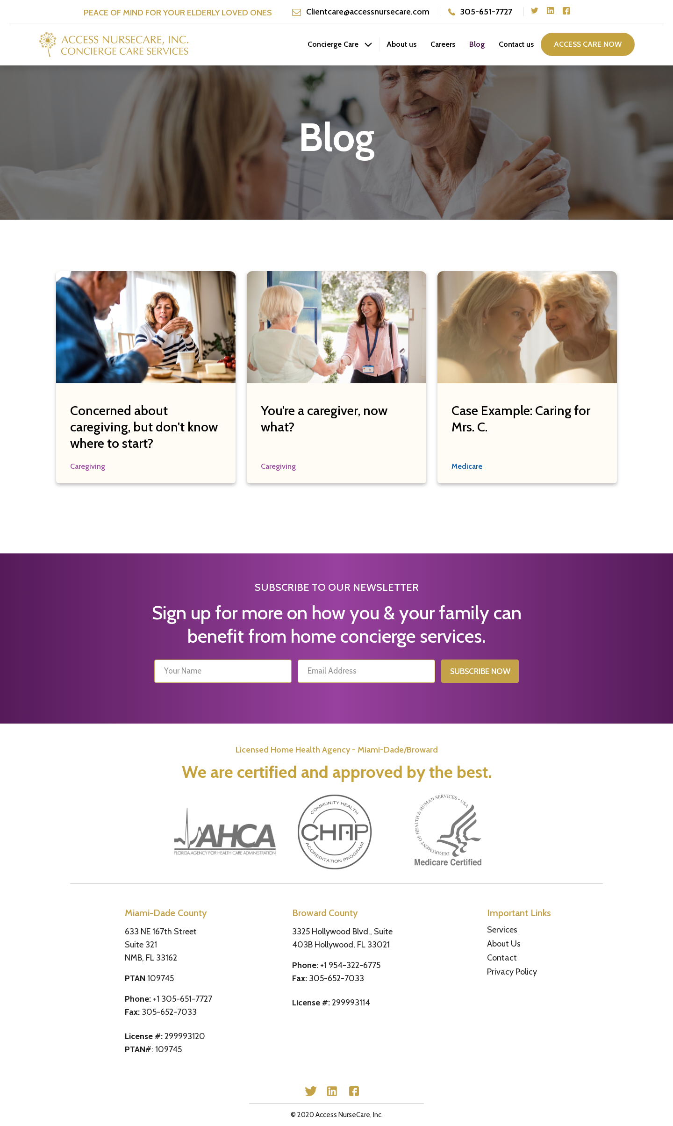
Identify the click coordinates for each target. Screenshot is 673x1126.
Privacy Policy (512, 971)
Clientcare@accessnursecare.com (368, 11)
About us (401, 44)
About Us (504, 943)
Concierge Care (333, 44)
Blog (477, 44)
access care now (588, 44)
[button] (340, 44)
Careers (442, 44)
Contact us (516, 44)
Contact (502, 957)
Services (502, 929)
